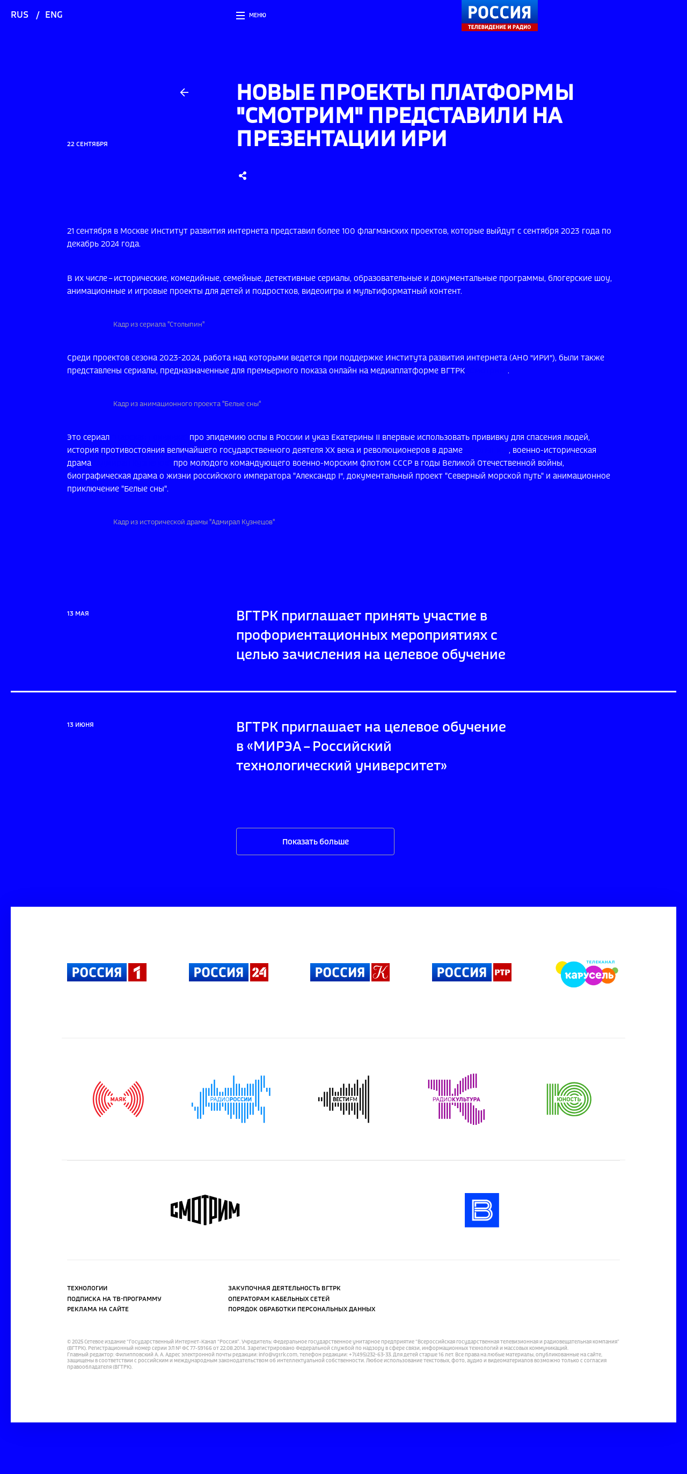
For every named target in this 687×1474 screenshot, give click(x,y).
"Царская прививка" (149, 438)
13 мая (78, 614)
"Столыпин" (487, 450)
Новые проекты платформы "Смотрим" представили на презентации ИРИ (405, 117)
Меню (257, 15)
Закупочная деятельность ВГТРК (284, 1288)
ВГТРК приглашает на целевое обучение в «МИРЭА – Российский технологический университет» (371, 747)
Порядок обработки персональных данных (301, 1309)
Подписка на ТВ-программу (114, 1299)
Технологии (87, 1288)
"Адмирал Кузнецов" (132, 463)
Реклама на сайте (98, 1309)
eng (54, 15)
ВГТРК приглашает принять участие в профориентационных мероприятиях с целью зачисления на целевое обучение (371, 636)
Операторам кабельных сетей (279, 1299)
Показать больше (315, 842)
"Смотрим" (487, 371)
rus (19, 15)
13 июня (80, 725)
